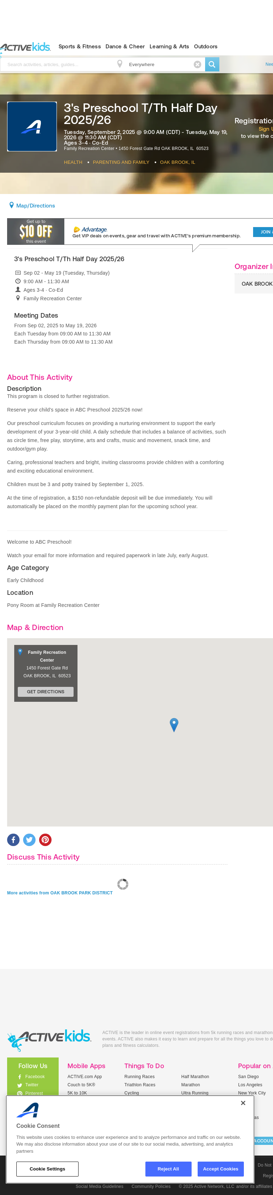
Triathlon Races (139, 1084)
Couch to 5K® (81, 1084)
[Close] (243, 1103)
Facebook (35, 1076)
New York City (252, 1093)
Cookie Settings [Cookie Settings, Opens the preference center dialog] (47, 1169)
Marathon (190, 1084)
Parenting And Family (121, 162)
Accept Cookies (220, 1169)
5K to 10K (77, 1093)
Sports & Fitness (80, 46)
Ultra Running (195, 1093)
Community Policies (151, 1186)
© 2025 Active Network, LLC (207, 1186)
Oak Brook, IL (177, 162)
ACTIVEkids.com (49, 1040)
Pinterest (34, 1093)
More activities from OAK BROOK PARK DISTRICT (60, 892)
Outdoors (206, 46)
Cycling (131, 1093)
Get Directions (46, 691)
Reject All (168, 1169)
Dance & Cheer (125, 46)
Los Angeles (250, 1084)
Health (73, 162)
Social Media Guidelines (99, 1186)
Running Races (139, 1076)
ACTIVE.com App (85, 1076)
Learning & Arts (169, 46)
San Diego (248, 1076)
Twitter (31, 1084)
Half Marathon (195, 1076)
